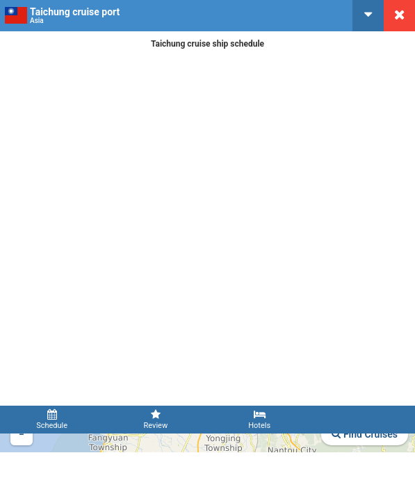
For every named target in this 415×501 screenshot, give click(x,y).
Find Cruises (365, 434)
